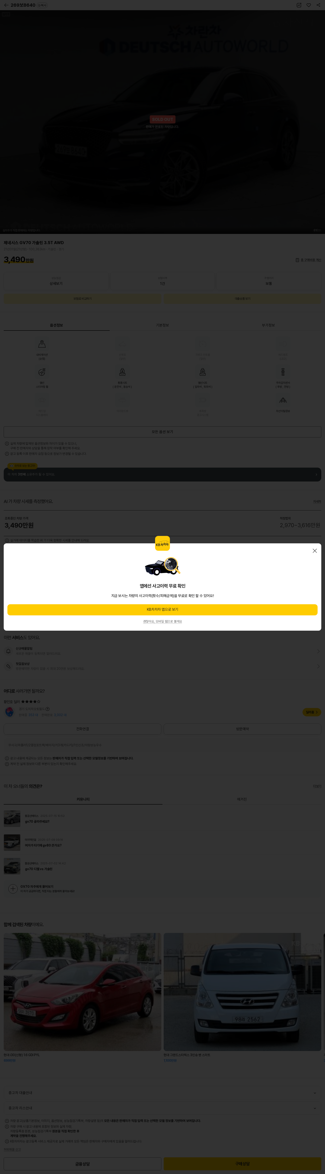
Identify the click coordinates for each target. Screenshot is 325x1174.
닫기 (315, 551)
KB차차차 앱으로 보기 (162, 609)
